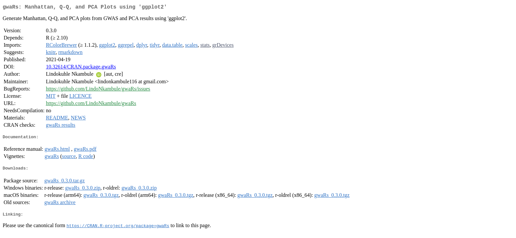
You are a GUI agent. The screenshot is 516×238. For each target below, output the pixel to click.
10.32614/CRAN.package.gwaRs (81, 68)
